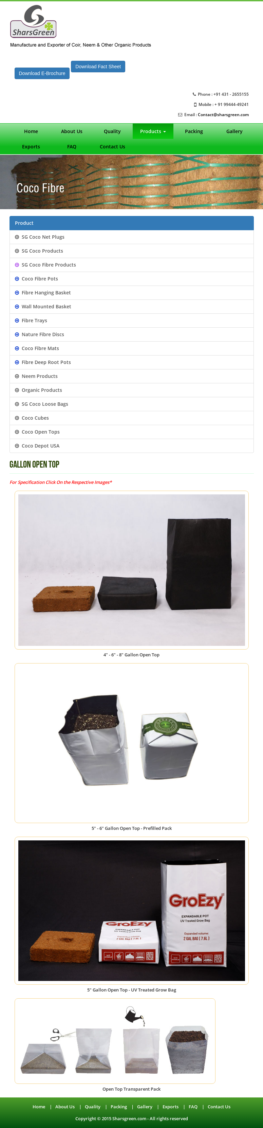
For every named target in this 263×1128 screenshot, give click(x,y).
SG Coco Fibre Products (45, 264)
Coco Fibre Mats (37, 348)
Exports (31, 146)
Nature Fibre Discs (39, 334)
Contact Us (112, 146)
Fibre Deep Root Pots (43, 362)
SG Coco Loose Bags (41, 404)
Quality (112, 131)
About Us (71, 131)
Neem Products (36, 376)
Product (24, 223)
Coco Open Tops (37, 432)
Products (153, 131)
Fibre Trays (31, 320)
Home (31, 131)
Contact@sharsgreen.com (223, 114)
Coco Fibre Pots (36, 278)
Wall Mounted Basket (43, 306)
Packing (194, 131)
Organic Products (38, 390)
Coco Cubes (32, 418)
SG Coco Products (39, 251)
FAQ (71, 146)
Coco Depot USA (37, 445)
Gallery (234, 131)
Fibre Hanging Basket (43, 292)
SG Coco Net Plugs (39, 237)
